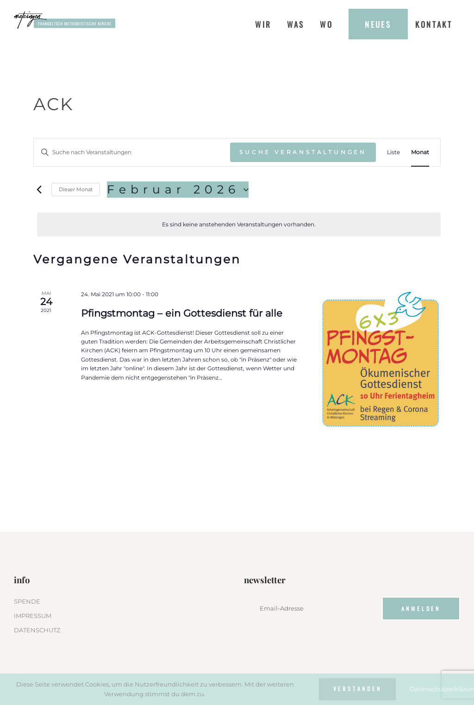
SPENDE (27, 601)
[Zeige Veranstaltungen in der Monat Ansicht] (420, 152)
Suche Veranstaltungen (303, 152)
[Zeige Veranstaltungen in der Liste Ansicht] (393, 152)
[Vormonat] (38, 189)
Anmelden (421, 608)
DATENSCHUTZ (37, 630)
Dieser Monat (76, 189)
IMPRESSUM (32, 615)
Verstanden (357, 689)
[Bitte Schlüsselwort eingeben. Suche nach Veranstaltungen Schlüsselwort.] (132, 152)
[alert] (239, 224)
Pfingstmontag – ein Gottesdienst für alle (181, 313)
